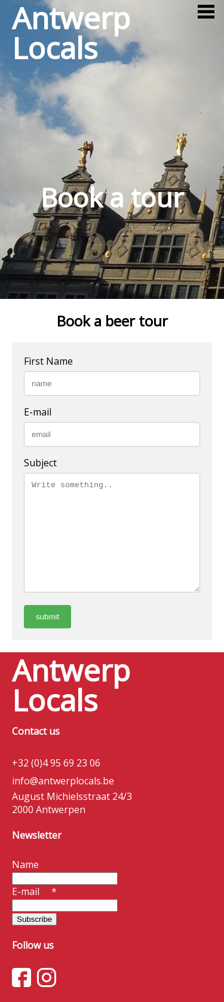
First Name (48, 361)
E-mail (37, 411)
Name (25, 864)
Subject (40, 462)
